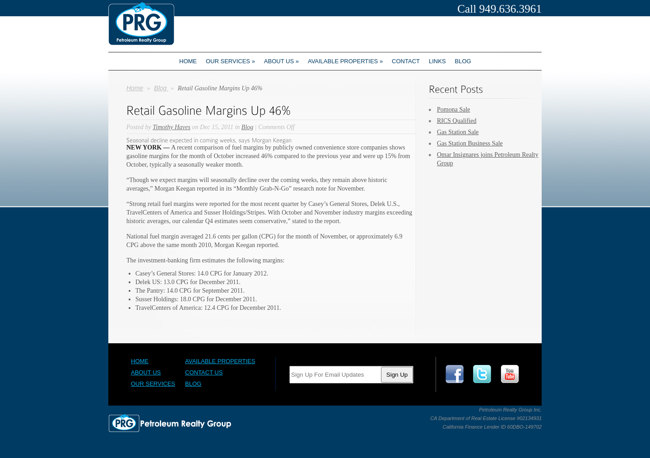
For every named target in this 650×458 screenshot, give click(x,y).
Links (437, 61)
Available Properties (345, 61)
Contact (406, 61)
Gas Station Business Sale (470, 143)
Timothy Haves (171, 127)
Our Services (230, 61)
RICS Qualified (457, 120)
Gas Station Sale (458, 132)
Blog (463, 61)
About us (281, 61)
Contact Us (204, 372)
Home (188, 61)
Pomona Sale (453, 109)
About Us (146, 372)
